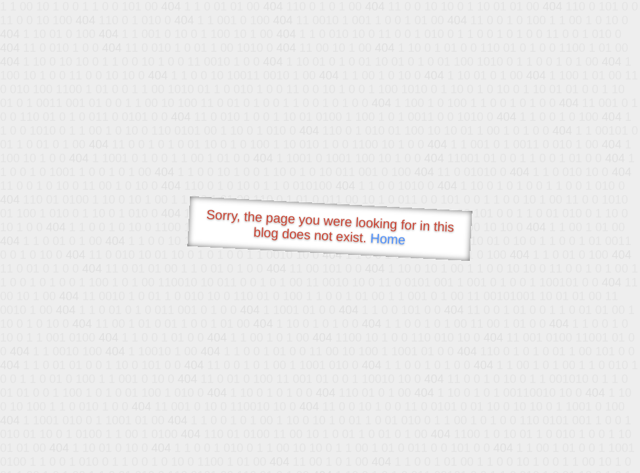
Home (387, 239)
